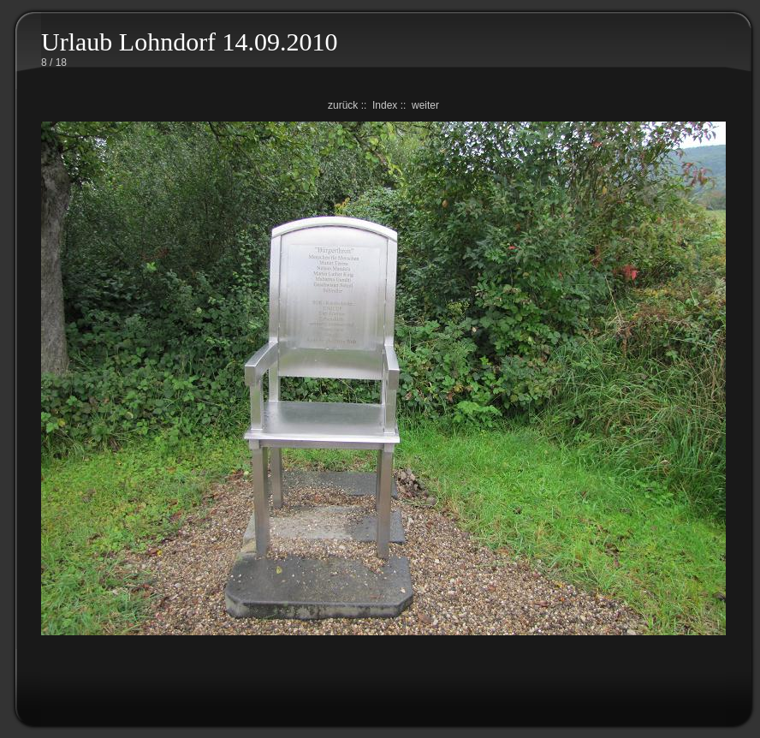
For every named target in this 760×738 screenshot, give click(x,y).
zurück (343, 105)
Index (384, 105)
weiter (425, 105)
